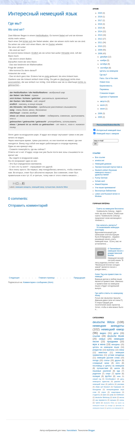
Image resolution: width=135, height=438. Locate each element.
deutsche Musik (115, 336)
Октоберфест (110, 379)
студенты (96, 395)
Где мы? (103, 75)
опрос (103, 392)
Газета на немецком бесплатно (110, 209)
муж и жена (99, 344)
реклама (120, 384)
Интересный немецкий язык (108, 130)
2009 (100, 50)
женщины (115, 344)
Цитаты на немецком (109, 71)
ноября (103, 60)
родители (97, 374)
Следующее (14, 278)
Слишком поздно (107, 93)
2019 (100, 17)
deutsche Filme (109, 403)
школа (117, 368)
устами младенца (116, 355)
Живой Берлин (101, 184)
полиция (96, 376)
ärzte (114, 397)
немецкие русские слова (108, 358)
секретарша (115, 392)
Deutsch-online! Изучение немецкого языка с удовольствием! (106, 172)
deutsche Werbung (102, 397)
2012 (100, 39)
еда (118, 371)
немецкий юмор (38, 187)
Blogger (91, 430)
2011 (100, 42)
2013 (100, 35)
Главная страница (47, 278)
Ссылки (96, 153)
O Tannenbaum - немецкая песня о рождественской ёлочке (115, 252)
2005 (100, 117)
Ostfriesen (120, 395)
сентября (104, 68)
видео (103, 333)
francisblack (72, 430)
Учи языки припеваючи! (105, 188)
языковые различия (102, 371)
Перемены (104, 89)
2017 (100, 20)
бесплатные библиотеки (105, 191)
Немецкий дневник (103, 164)
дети (115, 333)
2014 (100, 31)
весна (121, 397)
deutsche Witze (62, 187)
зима (119, 376)
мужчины (111, 350)
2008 (100, 53)
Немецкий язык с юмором (107, 134)
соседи (110, 405)
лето (118, 363)
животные (103, 352)
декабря (104, 57)
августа (103, 101)
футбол (108, 376)
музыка (113, 400)
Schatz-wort (100, 181)
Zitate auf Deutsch (102, 387)
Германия (117, 387)
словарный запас (101, 363)
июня (102, 109)
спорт (108, 374)
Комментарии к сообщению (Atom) (38, 282)
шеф (111, 395)
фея (104, 395)
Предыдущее (79, 278)
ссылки (96, 336)
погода (95, 360)
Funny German (101, 178)
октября (104, 64)
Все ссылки (100, 157)
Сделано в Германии (109, 97)
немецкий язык (99, 384)
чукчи (98, 403)
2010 (100, 46)
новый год (97, 379)
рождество (97, 350)
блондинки (97, 389)
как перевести (101, 400)
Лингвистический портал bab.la (108, 167)
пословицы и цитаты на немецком (108, 366)
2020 (100, 13)
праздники (112, 341)
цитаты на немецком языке (106, 347)
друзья (118, 360)
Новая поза (105, 82)
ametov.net (99, 160)
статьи (106, 360)
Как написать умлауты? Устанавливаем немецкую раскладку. (107, 227)
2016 (100, 24)
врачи (117, 374)
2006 (100, 113)
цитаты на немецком (114, 408)
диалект (117, 381)
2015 (100, 28)
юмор (121, 350)
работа (111, 384)
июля (102, 105)
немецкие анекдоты (23, 187)
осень (121, 400)
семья (102, 339)
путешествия (50, 187)
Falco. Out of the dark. (109, 78)
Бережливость (106, 86)
